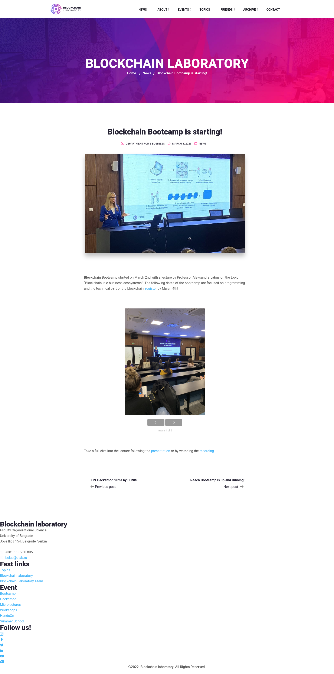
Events (183, 9)
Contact (273, 9)
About (162, 9)
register (151, 288)
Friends (227, 9)
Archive (249, 9)
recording (207, 451)
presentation (160, 451)
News (143, 9)
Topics (205, 9)
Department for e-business (145, 143)
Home (131, 73)
